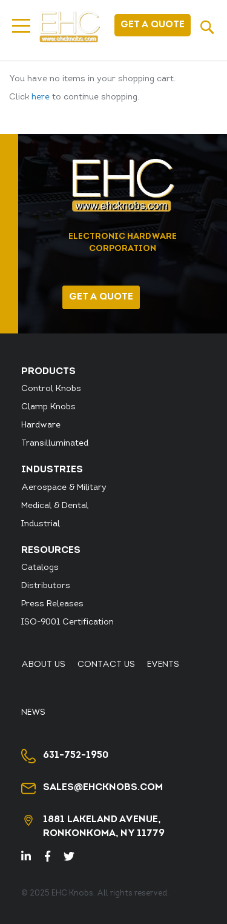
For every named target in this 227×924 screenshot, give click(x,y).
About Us (43, 664)
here (40, 97)
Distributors (45, 586)
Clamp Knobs (48, 407)
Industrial (40, 524)
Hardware (41, 425)
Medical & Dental (54, 506)
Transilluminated (54, 443)
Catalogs (40, 567)
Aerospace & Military (64, 487)
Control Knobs (51, 388)
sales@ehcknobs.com (103, 787)
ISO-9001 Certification (67, 622)
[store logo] (69, 26)
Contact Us (106, 664)
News (33, 712)
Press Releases (52, 604)
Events (163, 664)
